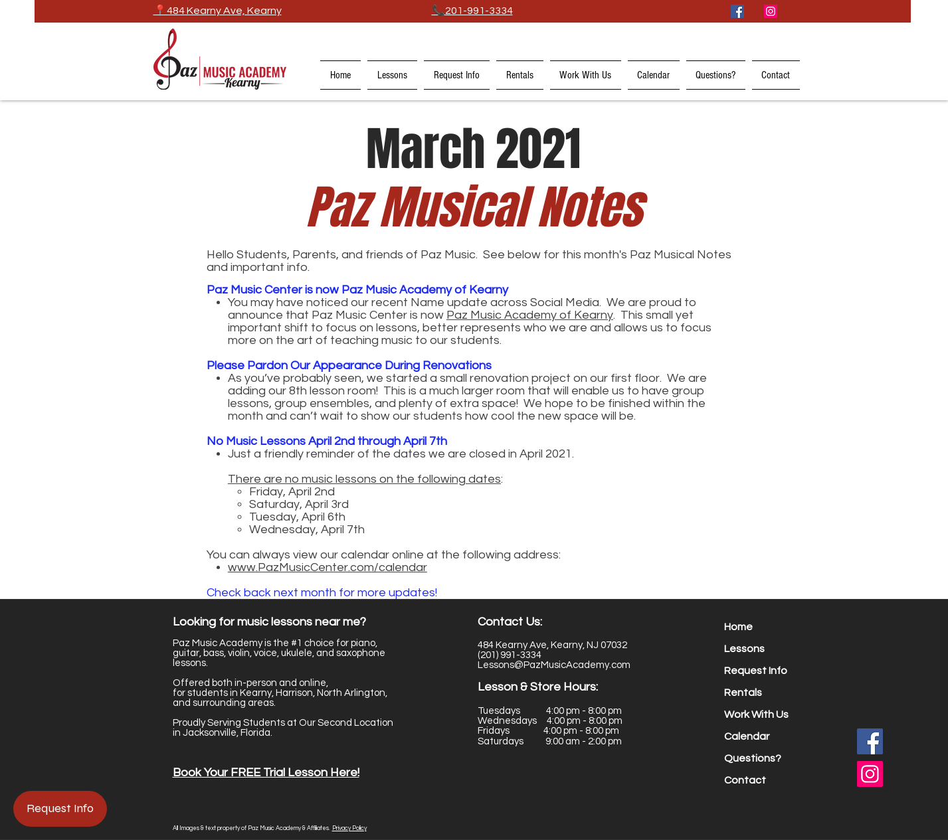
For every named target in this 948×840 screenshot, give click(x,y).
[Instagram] (770, 11)
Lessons (744, 648)
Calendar (746, 736)
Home (738, 627)
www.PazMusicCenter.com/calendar (327, 567)
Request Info (755, 670)
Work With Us (756, 714)
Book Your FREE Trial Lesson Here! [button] (266, 772)
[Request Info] (60, 809)
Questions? (752, 758)
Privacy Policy (349, 828)
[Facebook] (737, 11)
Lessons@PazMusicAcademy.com (554, 665)
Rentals (743, 692)
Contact (745, 780)
